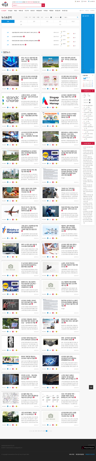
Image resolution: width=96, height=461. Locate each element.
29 (83, 64)
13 (83, 38)
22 (83, 53)
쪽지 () (83, 1)
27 (83, 61)
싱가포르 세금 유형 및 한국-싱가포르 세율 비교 (87, 217)
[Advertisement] (88, 236)
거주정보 (45, 10)
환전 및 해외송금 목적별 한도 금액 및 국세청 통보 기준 (87, 221)
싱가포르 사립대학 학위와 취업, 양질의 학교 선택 (88, 159)
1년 (42, 17)
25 (83, 57)
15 (83, 41)
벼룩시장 (21, 10)
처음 (30, 431)
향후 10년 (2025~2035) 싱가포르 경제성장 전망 (88, 172)
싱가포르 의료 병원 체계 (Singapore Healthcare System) (87, 186)
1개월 (34, 17)
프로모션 (32, 10)
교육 (21, 24)
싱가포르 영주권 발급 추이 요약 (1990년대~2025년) (88, 162)
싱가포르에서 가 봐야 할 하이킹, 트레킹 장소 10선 (87, 203)
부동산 (15, 10)
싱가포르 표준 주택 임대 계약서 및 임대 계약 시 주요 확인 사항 (88, 199)
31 (83, 67)
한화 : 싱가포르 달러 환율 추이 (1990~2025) (88, 165)
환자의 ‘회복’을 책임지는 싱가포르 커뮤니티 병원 (87, 169)
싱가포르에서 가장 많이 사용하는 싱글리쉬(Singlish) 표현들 (88, 191)
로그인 (82, 10)
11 (83, 34)
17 (83, 44)
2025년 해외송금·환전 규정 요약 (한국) (88, 154)
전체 (26, 17)
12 (83, 36)
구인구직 (27, 10)
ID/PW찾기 (92, 10)
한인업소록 (57, 10)
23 (83, 54)
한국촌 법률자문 (88, 446)
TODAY (85, 78)
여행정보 (51, 10)
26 (83, 59)
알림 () (77, 1)
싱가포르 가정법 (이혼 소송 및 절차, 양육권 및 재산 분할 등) (88, 181)
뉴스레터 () (91, 1)
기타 (60, 24)
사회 (47, 21)
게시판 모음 (64, 10)
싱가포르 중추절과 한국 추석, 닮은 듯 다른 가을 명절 (88, 151)
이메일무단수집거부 (90, 454)
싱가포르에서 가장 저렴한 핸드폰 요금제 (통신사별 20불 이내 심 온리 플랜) (88, 213)
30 (83, 66)
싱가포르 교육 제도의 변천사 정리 (88, 147)
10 (83, 33)
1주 (30, 17)
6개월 (38, 17)
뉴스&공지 (3, 10)
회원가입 (87, 10)
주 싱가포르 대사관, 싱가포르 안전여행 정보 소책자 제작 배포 (88, 208)
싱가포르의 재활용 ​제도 (87, 157)
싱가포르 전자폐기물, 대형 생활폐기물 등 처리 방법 (88, 195)
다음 (49, 431)
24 (83, 56)
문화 (60, 21)
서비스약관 (71, 454)
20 (83, 49)
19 (83, 48)
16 (83, 43)
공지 (21, 21)
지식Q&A (10, 10)
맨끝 (51, 431)
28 (83, 62)
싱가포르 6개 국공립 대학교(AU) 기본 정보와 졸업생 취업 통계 (88, 176)
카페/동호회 (39, 10)
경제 (34, 21)
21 (83, 51)
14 (83, 39)
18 (83, 46)
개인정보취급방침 (80, 454)
